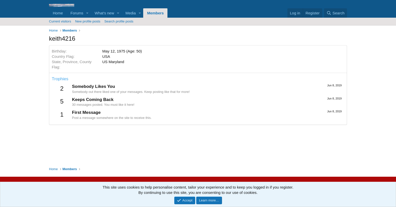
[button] (87, 13)
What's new (104, 13)
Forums (76, 13)
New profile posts (87, 21)
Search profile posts (118, 21)
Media (131, 13)
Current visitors (60, 21)
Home (58, 13)
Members (155, 13)
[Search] (335, 13)
